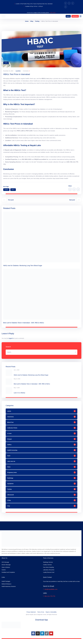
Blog (31, 21)
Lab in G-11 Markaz (19, 392)
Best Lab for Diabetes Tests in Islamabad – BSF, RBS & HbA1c (23, 323)
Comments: (26, 71)
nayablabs (18, 71)
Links (3, 577)
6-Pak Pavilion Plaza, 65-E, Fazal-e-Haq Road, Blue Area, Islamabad (36, 3)
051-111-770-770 (49, 596)
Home (27, 21)
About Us (4, 558)
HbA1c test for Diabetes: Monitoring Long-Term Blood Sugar (22, 265)
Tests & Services (48, 558)
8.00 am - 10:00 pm (38, 6)
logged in (11, 338)
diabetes (6, 189)
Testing (37, 21)
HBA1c (13, 189)
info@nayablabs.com (50, 589)
